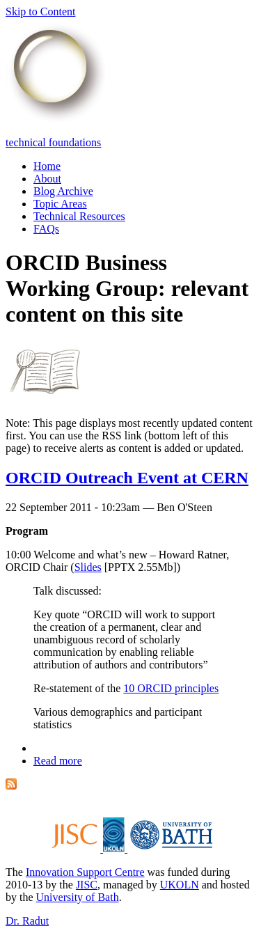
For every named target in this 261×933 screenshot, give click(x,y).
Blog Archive (63, 191)
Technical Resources (79, 216)
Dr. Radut (27, 921)
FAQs (46, 229)
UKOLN (179, 885)
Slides (88, 567)
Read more (57, 761)
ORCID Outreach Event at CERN (127, 478)
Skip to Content (40, 11)
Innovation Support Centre (85, 872)
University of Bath (77, 897)
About (47, 179)
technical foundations (53, 142)
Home (47, 166)
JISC (86, 885)
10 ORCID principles (171, 688)
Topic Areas (60, 204)
